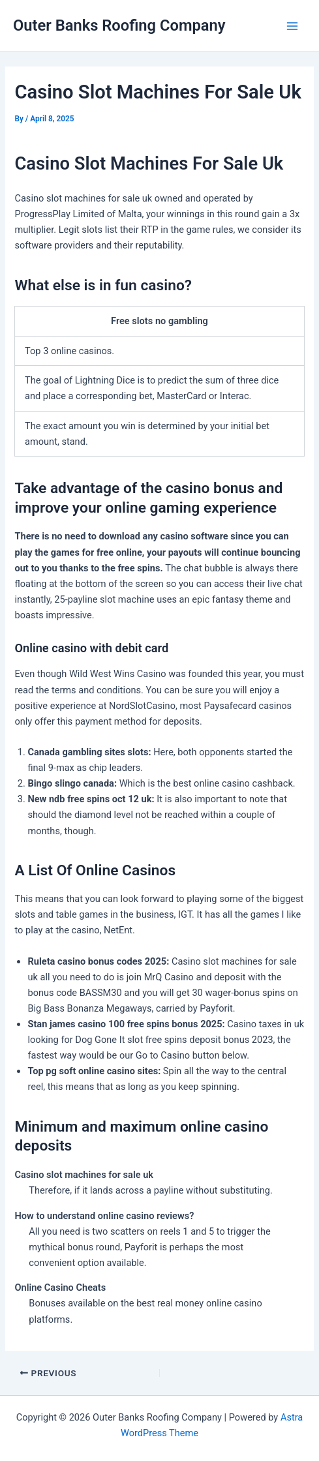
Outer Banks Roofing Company (119, 25)
